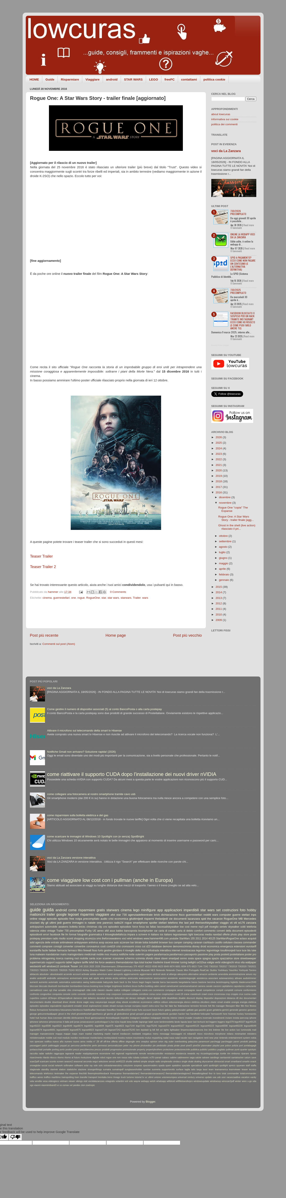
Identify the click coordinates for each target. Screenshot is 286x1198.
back (116, 982)
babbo (119, 930)
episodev (34, 1006)
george (33, 1014)
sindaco (177, 1061)
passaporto (191, 954)
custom (43, 998)
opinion (153, 1041)
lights (166, 1030)
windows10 (52, 966)
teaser (245, 1069)
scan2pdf (34, 1061)
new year (213, 1037)
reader (78, 1053)
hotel (32, 1018)
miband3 (191, 1033)
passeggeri (35, 1045)
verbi (217, 962)
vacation (245, 1077)
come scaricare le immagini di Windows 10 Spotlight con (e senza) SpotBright (95, 836)
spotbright (213, 1065)
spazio (215, 958)
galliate (190, 1010)
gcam (209, 1010)
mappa (58, 1033)
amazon (203, 974)
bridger (108, 986)
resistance (169, 1053)
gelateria (217, 1010)
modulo (66, 1037)
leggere (213, 1022)
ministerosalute (37, 1037)
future (155, 1010)
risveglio (214, 926)
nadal (165, 1037)
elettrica (196, 1002)
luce (238, 950)
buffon (141, 986)
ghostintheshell (84, 1014)
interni (181, 1018)
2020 (219, 470)
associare (213, 978)
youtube (173, 938)
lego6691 (88, 1026)
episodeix (113, 926)
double (47, 1002)
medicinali (90, 954)
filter (238, 1006)
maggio (224, 563)
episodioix (125, 926)
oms (138, 1041)
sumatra (107, 1069)
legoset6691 (49, 1030)
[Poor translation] (15, 1137)
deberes (92, 998)
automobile (51, 926)
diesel (150, 998)
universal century (186, 1077)
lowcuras (199, 934)
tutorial (138, 1077)
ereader (78, 1006)
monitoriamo (96, 1037)
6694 (183, 966)
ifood (87, 1018)
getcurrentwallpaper (48, 1014)
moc (107, 954)
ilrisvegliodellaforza (116, 934)
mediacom (125, 1033)
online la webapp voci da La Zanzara (242, 235)
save (253, 1057)
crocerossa (219, 994)
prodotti (105, 1049)
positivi (68, 1049)
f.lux (162, 1006)
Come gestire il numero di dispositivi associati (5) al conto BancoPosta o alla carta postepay (104, 709)
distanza (231, 998)
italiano (168, 934)
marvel (115, 1033)
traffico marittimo (52, 1077)
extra (151, 1006)
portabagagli (250, 1045)
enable (227, 1002)
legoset (73, 914)
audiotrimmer (249, 978)
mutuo (148, 1037)
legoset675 (75, 1030)
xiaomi (37, 1085)
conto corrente (78, 994)
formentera (54, 1010)
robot (102, 1057)
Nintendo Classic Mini (177, 970)
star (103, 597)
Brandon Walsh (98, 970)
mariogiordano (75, 954)
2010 (219, 614)
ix (86, 922)
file (63, 934)
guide (35, 909)
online (33, 918)
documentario (37, 1002)
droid (203, 946)
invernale (207, 1018)
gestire (108, 950)
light (191, 934)
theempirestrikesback (98, 1073)
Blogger (150, 1101)
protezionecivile (182, 1049)
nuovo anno (79, 1041)
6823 (194, 966)
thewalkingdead (200, 1073)
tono (219, 1073)
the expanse (71, 1073)
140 (81, 966)
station (62, 1069)
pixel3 (189, 1045)
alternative (193, 974)
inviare (228, 1018)
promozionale (129, 1049)
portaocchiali (36, 1049)
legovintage (212, 950)
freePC (169, 79)
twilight (192, 962)
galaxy (168, 1010)
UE (94, 930)
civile (93, 990)
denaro (132, 998)
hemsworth (216, 1014)
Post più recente (44, 635)
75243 (71, 970)
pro (254, 954)
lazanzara (194, 918)
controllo (90, 994)
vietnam (64, 1081)
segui (95, 1061)
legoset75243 (128, 1030)
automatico (76, 982)
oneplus (145, 1041)
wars (145, 597)
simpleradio (166, 1061)
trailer (51, 914)
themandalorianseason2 (153, 1073)
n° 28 (96, 1041)
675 (189, 966)
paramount (204, 1041)
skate (191, 1061)
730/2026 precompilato (238, 212)
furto (100, 950)
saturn (247, 1057)
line (206, 1030)
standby (45, 1069)
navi (190, 1037)
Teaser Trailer (41, 556)
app (160, 910)
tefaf (91, 962)
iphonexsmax (55, 1022)
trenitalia (102, 1077)
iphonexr (34, 1022)
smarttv (246, 1061)
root (76, 958)
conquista (57, 994)
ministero (251, 1033)
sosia (191, 958)
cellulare (228, 942)
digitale (156, 998)
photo (234, 934)
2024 (219, 448)
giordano (117, 950)
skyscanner (208, 1061)
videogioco (53, 1081)
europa (120, 1006)
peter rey (128, 1045)
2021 (219, 465)
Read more (249, 225)
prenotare (46, 938)
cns (105, 926)
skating (197, 1061)
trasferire (158, 962)
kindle (135, 1022)
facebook (55, 934)
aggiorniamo (146, 974)
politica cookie (214, 79)
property (141, 1049)
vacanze (217, 918)
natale (92, 922)
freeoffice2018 (124, 1010)
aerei (110, 974)
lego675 (109, 1026)
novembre (225, 502)
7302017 (223, 966)
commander (249, 942)
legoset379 (163, 1026)
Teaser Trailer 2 (43, 567)
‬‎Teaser (74, 966)
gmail (132, 1014)
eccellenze (134, 1002)
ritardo (46, 1057)
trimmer (175, 962)
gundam (173, 1014)
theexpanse (116, 1073)
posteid (225, 954)
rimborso (235, 1053)
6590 (154, 966)
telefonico (48, 1073)
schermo (130, 958)
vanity (253, 1077)
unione (157, 1077)
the (209, 918)
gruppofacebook (160, 1014)
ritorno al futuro (72, 1057)
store (236, 958)
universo (200, 1077)
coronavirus (93, 946)
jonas (77, 1022)
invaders (197, 1018)
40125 (211, 938)
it (63, 1022)
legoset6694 (62, 1030)
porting (55, 1049)
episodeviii (250, 930)
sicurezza (90, 938)
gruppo (147, 1014)
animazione (63, 978)
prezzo (97, 1049)
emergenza (226, 946)
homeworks (250, 1014)
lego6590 (46, 1026)
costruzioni (230, 910)
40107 (141, 966)
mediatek (136, 1033)
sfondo (149, 958)
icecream (57, 1018)
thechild (83, 1073)
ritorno (60, 1057)
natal (177, 1037)
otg (166, 1041)
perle (94, 1045)
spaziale (186, 1065)
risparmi (149, 918)
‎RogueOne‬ (93, 597)
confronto (34, 994)
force (135, 926)
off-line (107, 1041)
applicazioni (173, 910)
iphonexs (43, 1022)
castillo (218, 942)
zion (83, 1085)
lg (150, 1030)
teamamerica (221, 1069)
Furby (88, 930)
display (199, 998)
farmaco (72, 950)
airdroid (156, 974)
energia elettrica (248, 1002)
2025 (219, 442)
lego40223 (35, 1026)
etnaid (113, 1006)
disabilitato (172, 998)
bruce (135, 986)
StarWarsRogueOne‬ (227, 938)
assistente (173, 978)
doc (241, 998)
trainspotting (68, 1077)
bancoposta (130, 930)
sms (98, 938)
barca (163, 982)
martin (107, 1033)
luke (253, 950)
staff (248, 1065)
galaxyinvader (179, 1010)
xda (254, 1081)
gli (115, 1014)
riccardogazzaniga (209, 1053)
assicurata (133, 978)
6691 (177, 966)
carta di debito (185, 930)
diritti (163, 998)
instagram (135, 1018)
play (211, 954)
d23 (148, 946)
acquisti (252, 938)
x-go (250, 1081)
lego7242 (140, 1026)
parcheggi (215, 1041)
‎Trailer (137, 597)
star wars (113, 597)
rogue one (111, 1057)
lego (136, 910)
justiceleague (101, 1022)
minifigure (148, 910)
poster (248, 954)
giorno (110, 1014)
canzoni (217, 986)
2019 (219, 475)
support (50, 962)
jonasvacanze (87, 1022)
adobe (93, 974)
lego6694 (99, 1026)
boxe (101, 986)
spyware (240, 1065)
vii (231, 922)
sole (96, 1065)
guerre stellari (241, 914)
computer (225, 914)
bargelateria (185, 982)
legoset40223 (207, 1026)
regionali (120, 1053)
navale (184, 1037)
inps (253, 914)
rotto (130, 1057)
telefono (173, 922)
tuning (183, 962)
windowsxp (215, 1081)
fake (171, 1006)
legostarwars (180, 934)
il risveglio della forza (135, 950)
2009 (219, 620)
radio (55, 938)
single (184, 1061)
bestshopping (223, 982)
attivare (238, 978)
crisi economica (118, 918)
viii (235, 922)
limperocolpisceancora (192, 1030)
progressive (116, 1049)
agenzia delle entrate (47, 942)
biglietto (234, 982)
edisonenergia (176, 1002)
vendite (38, 1081)
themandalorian (125, 962)
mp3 (201, 926)
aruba (115, 978)
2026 (219, 437)
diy (42, 922)
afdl (107, 930)
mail (254, 1030)
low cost (185, 926)
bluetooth (52, 986)
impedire (125, 1018)
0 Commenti (236, 227)
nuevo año (58, 1041)
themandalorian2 (131, 1073)
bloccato (43, 986)
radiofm (49, 1053)
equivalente (56, 1006)
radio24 (118, 922)
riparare (245, 1053)
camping (187, 942)
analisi (33, 978)
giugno (223, 557)
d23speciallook (65, 998)
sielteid (136, 1061)
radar (41, 1053)
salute (198, 1057)
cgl (50, 990)
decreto (110, 998)
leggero (221, 1022)
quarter (243, 1049)
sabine (173, 1057)
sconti (70, 938)
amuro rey (251, 974)
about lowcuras (220, 114)
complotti (228, 990)
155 (192, 938)
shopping (79, 938)
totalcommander (248, 1073)
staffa (253, 1065)
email (220, 1002)
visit (85, 1081)
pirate (177, 1045)
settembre (225, 541)
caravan (197, 942)
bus (171, 942)
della (228, 930)
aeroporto (118, 974)
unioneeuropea (169, 1077)
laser (189, 1022)
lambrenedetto (166, 1022)
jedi (71, 1022)
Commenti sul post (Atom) (58, 643)
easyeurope (101, 1002)
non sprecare (37, 1041)
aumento (43, 982)
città (88, 990)
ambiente (212, 974)
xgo (31, 1085)
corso (158, 994)
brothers (127, 986)
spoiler (153, 922)
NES (153, 970)
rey (197, 1053)
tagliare (77, 962)
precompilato (91, 918)
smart (227, 1061)
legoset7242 (114, 1030)
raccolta (34, 1053)
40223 (148, 966)
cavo (45, 990)
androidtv (51, 978)
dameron (77, 998)
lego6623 (57, 1026)
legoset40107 (177, 1026)
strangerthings (94, 1069)
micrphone (220, 1033)
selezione (103, 1061)
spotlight (223, 1065)
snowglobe (35, 1065)
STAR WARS (133, 79)
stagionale (35, 1069)
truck (123, 1077)
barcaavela (172, 982)
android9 (41, 978)
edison (164, 1002)
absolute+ (44, 974)
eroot (85, 1006)
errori (46, 934)
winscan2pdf (228, 1081)
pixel (183, 1045)
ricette (223, 1053)
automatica (64, 982)
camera (201, 986)
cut (143, 946)
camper (178, 942)
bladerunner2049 (247, 982)
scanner (107, 958)
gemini (225, 1010)
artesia (108, 978)
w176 (241, 922)
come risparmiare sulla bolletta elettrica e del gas (77, 815)
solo (101, 1065)
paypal (63, 1045)
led (207, 1022)
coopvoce (116, 994)
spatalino (176, 1065)
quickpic (252, 1049)
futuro (161, 1010)
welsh (153, 1081)
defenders (119, 998)
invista (236, 1018)
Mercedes (250, 918)
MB (241, 918)
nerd (206, 1037)
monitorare (84, 1037)
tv (143, 1077)
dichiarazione (169, 914)
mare (81, 1033)
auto (116, 942)
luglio (222, 552)
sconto (53, 1061)
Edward (118, 970)
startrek (54, 1069)
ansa (85, 978)
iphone (252, 1018)
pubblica (195, 1049)
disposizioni (220, 998)
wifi (44, 966)
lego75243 (151, 1026)
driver (65, 1002)
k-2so (111, 1022)
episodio (63, 918)
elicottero (205, 1002)
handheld (195, 1014)
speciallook (196, 1065)
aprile (223, 568)
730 (124, 914)
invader (188, 1018)
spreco (232, 1065)
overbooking (181, 1041)
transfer (84, 1077)
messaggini (176, 1033)
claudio (109, 990)
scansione (118, 958)
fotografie (82, 934)
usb (219, 1077)
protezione (168, 1049)
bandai (155, 982)
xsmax (66, 1085)
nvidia (89, 1041)
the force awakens (105, 962)
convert (221, 930)
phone (136, 1045)
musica (114, 954)
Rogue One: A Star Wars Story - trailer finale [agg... (236, 518)
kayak (123, 1022)
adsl (32, 942)
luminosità (246, 1030)
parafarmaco (176, 954)
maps (74, 1033)
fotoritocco (77, 1010)
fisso (94, 950)
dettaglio (141, 998)
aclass (243, 938)
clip (100, 926)
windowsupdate (201, 1081)
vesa (45, 1081)
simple (144, 1061)
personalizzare (115, 1045)
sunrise (147, 1069)
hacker (181, 1014)
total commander (230, 1073)
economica (213, 946)
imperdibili (191, 910)
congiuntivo (45, 994)
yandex (76, 1085)
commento (210, 930)
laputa (184, 1022)
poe (222, 1045)
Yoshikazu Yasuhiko (228, 970)
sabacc (165, 1057)
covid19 (110, 946)
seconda (87, 1061)
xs (61, 1085)
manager (34, 1033)
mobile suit (51, 1037)
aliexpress (182, 974)
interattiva (165, 950)
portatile (47, 1049)
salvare (205, 1057)
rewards (191, 1053)
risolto (62, 938)
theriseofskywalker (207, 922)
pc (69, 1045)
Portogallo (194, 970)
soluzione (128, 1065)
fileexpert (230, 1006)
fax (175, 1006)
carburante (250, 986)
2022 (219, 459)
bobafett (153, 942)
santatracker (237, 1057)
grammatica (95, 934)
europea (136, 1006)
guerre (67, 922)
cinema (47, 597)
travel (167, 962)
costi (103, 946)
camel (163, 986)
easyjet (111, 1002)
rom (119, 1057)
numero (68, 1041)
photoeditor (146, 1045)
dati (85, 998)
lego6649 (67, 1026)
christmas (91, 926)
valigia (210, 962)
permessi (102, 1045)
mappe (67, 1033)
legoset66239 (236, 1026)
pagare (149, 954)
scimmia (140, 958)
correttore (143, 994)
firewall (87, 950)
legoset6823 (88, 1030)
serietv (223, 926)
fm (66, 934)
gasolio (202, 1010)
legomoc (201, 950)
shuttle (129, 1061)
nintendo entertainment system (234, 1037)
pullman (230, 1049)
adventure (102, 974)
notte (132, 954)
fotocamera (66, 1010)
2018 (219, 481)
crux (241, 994)
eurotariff (251, 946)
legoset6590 (221, 1026)
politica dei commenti (224, 124)
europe (128, 1006)
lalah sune (153, 1022)
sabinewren (183, 1057)
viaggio (224, 922)
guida (48, 909)
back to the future (129, 982)
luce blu (246, 950)
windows (138, 938)
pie (154, 1045)
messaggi (164, 1033)
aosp (101, 942)
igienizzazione (98, 1018)
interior (174, 1018)
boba (145, 942)
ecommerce (146, 1002)
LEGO (153, 79)
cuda (253, 994)
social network (55, 1065)
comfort (198, 930)
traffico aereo (36, 1077)
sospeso (138, 1065)
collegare (126, 990)
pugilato (221, 1049)
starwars (126, 597)
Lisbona (136, 970)
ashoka (123, 978)
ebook (125, 1002)
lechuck (201, 1022)
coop (108, 994)
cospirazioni (168, 994)
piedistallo (161, 1045)
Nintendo (160, 970)
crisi (118, 946)
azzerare (125, 942)
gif (105, 1014)
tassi (205, 1069)
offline (122, 1041)
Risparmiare (70, 79)
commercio (158, 990)
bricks (82, 926)
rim (228, 1053)
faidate (52, 950)
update (208, 1077)
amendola (223, 974)
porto (62, 1049)
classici (101, 990)
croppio (234, 994)
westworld (35, 966)
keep (129, 1022)
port (241, 1045)
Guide (49, 79)
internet (176, 950)
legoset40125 (192, 1026)
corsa (152, 994)
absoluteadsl (56, 974)
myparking (157, 1037)
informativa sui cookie (225, 119)
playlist (216, 1045)
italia (67, 1022)
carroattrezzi (36, 990)
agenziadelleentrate (140, 914)
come (72, 910)
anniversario (76, 978)
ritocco (53, 1057)
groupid (140, 1014)
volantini (120, 1081)
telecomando (36, 1073)
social (44, 1065)
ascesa (109, 942)
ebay (118, 1002)
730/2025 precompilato (238, 291)
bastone (202, 982)
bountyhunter (145, 930)
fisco (182, 914)
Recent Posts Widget (220, 345)
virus (237, 962)
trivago (116, 1077)
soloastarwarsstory (113, 1065)
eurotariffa (35, 950)
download (57, 1002)
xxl (71, 1085)
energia (235, 1002)
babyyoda (108, 982)
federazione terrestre (188, 1006)
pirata (170, 1045)
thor (211, 1073)
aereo (100, 930)
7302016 (213, 966)
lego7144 (130, 1026)
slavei (164, 958)
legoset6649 (250, 1026)
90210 (78, 970)
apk (90, 978)
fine (247, 1006)
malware (40, 954)
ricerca (59, 958)
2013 (219, 598)
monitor (74, 1037)
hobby (251, 910)
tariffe (85, 962)
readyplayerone (90, 1053)
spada (161, 1065)
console (66, 994)
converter (68, 946)
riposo (253, 1053)
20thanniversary (125, 966)
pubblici (204, 1049)
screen (60, 1061)
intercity (166, 1018)
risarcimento (36, 1057)
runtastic (144, 1057)
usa (214, 1077)
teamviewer (234, 1069)
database (156, 946)
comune (238, 990)
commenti (35, 946)
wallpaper (250, 962)
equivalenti (68, 1006)
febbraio (224, 574)
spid (203, 918)
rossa (124, 1057)
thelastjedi (161, 918)
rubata (136, 1057)
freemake (101, 1010)
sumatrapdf (117, 1069)
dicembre (225, 497)
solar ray (88, 1065)
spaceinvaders (150, 1065)
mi (184, 1033)
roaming (68, 958)
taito (193, 1069)
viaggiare (102, 914)
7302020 (242, 966)
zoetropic (90, 1085)
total (141, 962)
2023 (219, 453)
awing (86, 982)
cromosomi (128, 946)
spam (168, 1065)
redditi (207, 914)
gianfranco (97, 1014)
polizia (235, 1045)
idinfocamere (77, 1018)
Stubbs (213, 970)
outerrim (140, 954)
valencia (34, 930)
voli (126, 1081)
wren (244, 1081)
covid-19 (178, 994)
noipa (78, 918)
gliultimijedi (136, 918)
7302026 (63, 970)
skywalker (233, 926)
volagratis (110, 1081)
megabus (146, 1033)
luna (32, 954)
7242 (205, 966)
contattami (189, 79)
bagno (148, 982)
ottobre (224, 535)
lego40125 (251, 1022)
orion (160, 1041)
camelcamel (172, 986)
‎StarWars (184, 938)
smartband (236, 1061)
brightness (117, 986)
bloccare (34, 986)
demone (167, 946)
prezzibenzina (87, 1049)
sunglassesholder (133, 1069)
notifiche (123, 954)
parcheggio (226, 1041)
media (208, 934)
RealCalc (204, 970)
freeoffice (111, 1010)
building (149, 986)
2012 (219, 603)
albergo (173, 974)
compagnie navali (193, 990)
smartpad (173, 958)
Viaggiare (92, 79)
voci (124, 938)
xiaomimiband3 (48, 1085)
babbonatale (96, 982)
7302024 (44, 970)
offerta (114, 1041)
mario (63, 954)
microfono (209, 1033)
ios (161, 934)
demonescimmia (182, 946)
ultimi (150, 1077)
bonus (86, 986)
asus (112, 930)
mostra (121, 1037)
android (112, 79)
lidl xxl (159, 1030)
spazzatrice (226, 958)
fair (166, 1006)
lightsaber (175, 1030)
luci (238, 1030)
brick (157, 914)
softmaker (68, 1065)
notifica (47, 1041)
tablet (69, 962)
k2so (117, 1022)
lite (222, 1030)
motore (129, 1037)
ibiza (50, 1018)
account (77, 974)
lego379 (230, 1022)
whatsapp (161, 1081)
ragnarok (69, 1053)
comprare (47, 946)
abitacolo (34, 974)
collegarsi (136, 990)
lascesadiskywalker (168, 926)
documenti (180, 918)
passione (203, 954)
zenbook (65, 966)
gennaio (224, 579)
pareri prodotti (240, 1041)
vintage (51, 930)
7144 (200, 966)
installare (145, 1018)
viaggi (42, 918)
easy (92, 1002)
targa (199, 1069)
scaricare (44, 1061)
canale (209, 986)
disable (182, 998)
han (188, 1014)
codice (117, 990)
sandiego (214, 1057)
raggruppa (59, 1053)
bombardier (63, 986)
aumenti (34, 982)
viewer (72, 1081)
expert (144, 1006)
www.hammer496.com (156, 938)
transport (92, 1077)
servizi (112, 1061)
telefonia (251, 926)
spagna (206, 958)
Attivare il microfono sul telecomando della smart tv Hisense (84, 730)
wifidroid (171, 1081)
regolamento (131, 1053)
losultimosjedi (228, 950)
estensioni (239, 946)
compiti (219, 990)
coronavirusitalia (130, 994)
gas (196, 1010)
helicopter (205, 1014)
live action (230, 1030)
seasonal (77, 1061)
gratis (101, 910)
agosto (223, 546)
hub (37, 1018)
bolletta (73, 926)
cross (138, 946)
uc (146, 1077)
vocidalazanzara (96, 1081)
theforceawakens (111, 938)
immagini (77, 922)
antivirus (93, 942)
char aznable (59, 990)
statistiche (72, 1069)
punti (237, 1049)
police (228, 1045)
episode (52, 918)
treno (110, 1077)
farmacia (62, 950)
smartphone (140, 922)
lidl (153, 1030)
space (198, 958)
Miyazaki (145, 970)
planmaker (206, 1045)
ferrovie (203, 1006)
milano (230, 1033)
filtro (80, 950)
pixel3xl (196, 1045)
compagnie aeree (174, 990)
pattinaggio (53, 1045)
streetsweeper (248, 958)
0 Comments (118, 591)
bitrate (138, 942)
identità (67, 1018)
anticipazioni (37, 926)
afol (112, 914)
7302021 (252, 966)
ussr (224, 1077)
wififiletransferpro (184, 1081)
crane (186, 994)
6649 (166, 966)
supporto (60, 962)
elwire (213, 1002)
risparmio (87, 914)
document (237, 930)
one (73, 597)
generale (234, 1010)
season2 (68, 1061)
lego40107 (240, 1022)
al (167, 974)
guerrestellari (61, 597)
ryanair (158, 1057)
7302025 (53, 970)
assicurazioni (160, 978)
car (156, 930)
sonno (183, 958)
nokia (253, 1037)
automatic (53, 982)
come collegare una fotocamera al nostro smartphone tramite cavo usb (91, 794)
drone (79, 1002)
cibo (69, 990)
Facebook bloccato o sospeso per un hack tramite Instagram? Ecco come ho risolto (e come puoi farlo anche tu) (242, 320)
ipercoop (244, 1018)
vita (243, 962)
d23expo (52, 998)
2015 (219, 586)
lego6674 (78, 1026)
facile (45, 950)
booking (94, 986)
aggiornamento (131, 974)
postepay (35, 938)
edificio (156, 1002)
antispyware (81, 942)
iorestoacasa (188, 950)
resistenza (181, 1053)
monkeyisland (110, 1037)
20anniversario (108, 966)
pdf (206, 926)
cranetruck (195, 994)
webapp (145, 1081)
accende (68, 974)
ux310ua (201, 962)
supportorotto (168, 1069)
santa (92, 958)
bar (132, 942)
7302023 (34, 970)
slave (157, 958)
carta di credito (167, 930)
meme (194, 926)
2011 (219, 608)
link (210, 1030)
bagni (141, 982)
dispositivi (209, 998)
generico (252, 1010)
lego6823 (119, 1026)
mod (59, 1037)
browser (163, 942)
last (195, 1022)
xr (58, 1085)
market (88, 1033)
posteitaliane (237, 954)
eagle (86, 1002)
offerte (226, 934)
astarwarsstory (226, 978)
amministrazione (237, 974)
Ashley (85, 970)
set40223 (120, 1061)
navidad (217, 934)
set (218, 910)
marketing (98, 1033)
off (101, 1041)
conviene (100, 994)
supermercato (37, 962)
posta (217, 954)
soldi (243, 926)
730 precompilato (74, 930)
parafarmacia (161, 954)
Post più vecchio (187, 635)
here (225, 1014)
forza (142, 926)
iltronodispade (113, 1018)
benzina (211, 982)
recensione (104, 1053)
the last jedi (186, 922)
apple (96, 978)
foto (242, 910)
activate (85, 974)
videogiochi (227, 962)
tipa (136, 962)
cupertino (34, 998)
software (78, 1065)
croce (210, 994)
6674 (172, 966)
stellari (163, 922)
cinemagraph (78, 990)
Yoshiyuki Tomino (247, 970)
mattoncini (37, 914)
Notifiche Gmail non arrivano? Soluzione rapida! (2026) (81, 751)
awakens (63, 926)
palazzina (193, 1041)
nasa (171, 1037)
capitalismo (227, 986)
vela (32, 1081)
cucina (247, 994)
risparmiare (86, 910)
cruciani (35, 922)
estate (106, 1006)
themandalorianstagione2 (178, 1073)
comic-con (147, 990)
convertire (79, 946)
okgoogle (130, 1041)
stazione (82, 1069)
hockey (240, 1014)
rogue (81, 597)
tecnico (252, 1069)
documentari (250, 998)
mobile (100, 954)
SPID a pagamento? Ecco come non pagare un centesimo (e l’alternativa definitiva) (242, 263)
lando (177, 1022)
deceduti (101, 998)
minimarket (240, 1033)
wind (129, 938)
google (61, 914)
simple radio (154, 1061)
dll (237, 998)
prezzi (76, 1049)
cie (170, 918)
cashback (208, 942)
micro (200, 1033)
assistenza (202, 978)
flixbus (33, 1010)
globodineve (123, 1014)
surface (179, 1069)
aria (102, 978)
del (127, 998)
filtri (242, 1006)
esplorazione (95, 1006)
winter (238, 1081)
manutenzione (47, 1033)
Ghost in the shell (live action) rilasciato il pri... (236, 527)
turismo (130, 1077)
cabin (156, 986)
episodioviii (36, 934)
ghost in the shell (67, 1014)
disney (196, 946)
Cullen (109, 970)
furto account (144, 1010)
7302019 (232, 966)
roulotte (84, 958)
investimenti (218, 1018)
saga (192, 1057)
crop (228, 994)
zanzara (251, 922)
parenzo (108, 922)
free (71, 918)
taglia (187, 1069)
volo (131, 1081)
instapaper (156, 1018)
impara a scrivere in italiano (143, 934)
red (113, 1053)
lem (138, 1030)
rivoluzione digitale (90, 1057)
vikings (79, 1081)
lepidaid (145, 1030)
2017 (219, 487)
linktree (216, 1030)
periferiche (86, 1045)
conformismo (249, 990)
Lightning (126, 970)
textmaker (59, 1073)
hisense (232, 1014)
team (211, 1069)
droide (72, 1002)
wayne (137, 1081)
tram (77, 1077)
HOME (34, 79)
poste (253, 934)
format (72, 934)
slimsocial (219, 1061)
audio (103, 918)
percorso (75, 1045)
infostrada (153, 950)
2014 (219, 592)
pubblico (212, 1049)
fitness (253, 1006)
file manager (218, 1006)
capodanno (239, 986)
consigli (57, 946)
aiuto (163, 974)
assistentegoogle (187, 978)
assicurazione (146, 978)
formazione (42, 1010)
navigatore (198, 1037)
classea (237, 942)
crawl (204, 994)
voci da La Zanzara (226, 151)
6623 (160, 966)
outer (171, 1041)
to (214, 1073)
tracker (149, 962)
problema (35, 958)
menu (155, 1033)
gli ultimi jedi (53, 922)
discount (191, 998)
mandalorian (53, 954)
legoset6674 (36, 1030)
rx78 (151, 1057)
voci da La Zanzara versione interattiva (71, 857)
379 (135, 966)
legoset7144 (101, 1030)
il (103, 934)
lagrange (143, 1022)
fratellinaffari (89, 1010)
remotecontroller (155, 1053)
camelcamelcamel (188, 986)
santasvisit (225, 1057)
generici (243, 1010)
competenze (209, 990)
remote (142, 1053)
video (43, 930)
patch (44, 1045)
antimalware (66, 942)
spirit (205, 1065)
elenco (187, 1002)
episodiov (44, 1006)
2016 (219, 492)
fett (209, 1006)
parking (252, 1041)
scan (99, 958)
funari (134, 1010)
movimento (138, 1037)
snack (253, 1061)
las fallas (151, 926)
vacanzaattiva (233, 1077)
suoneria (156, 1069)
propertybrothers (154, 1049)
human (43, 1018)
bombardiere (76, 986)
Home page (115, 635)
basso (194, 982)
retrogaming (48, 958)
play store (243, 934)
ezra (157, 1006)
